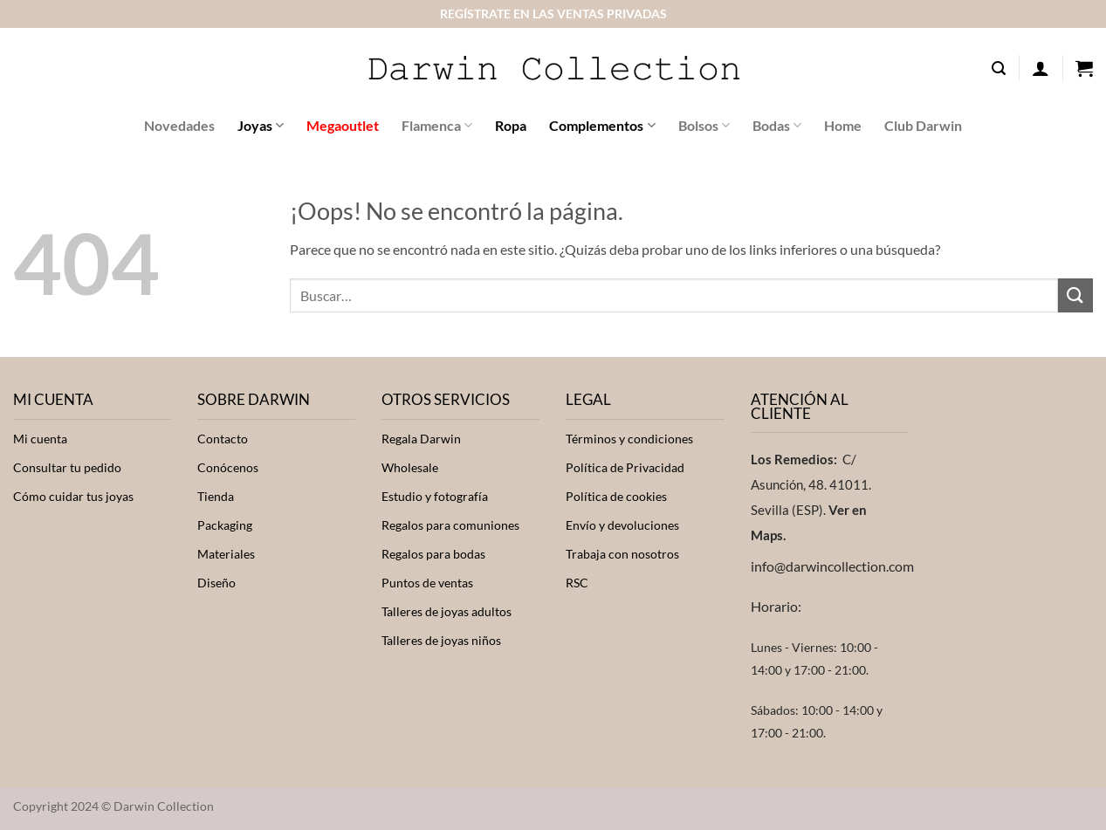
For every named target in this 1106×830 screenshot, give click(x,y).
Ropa (510, 125)
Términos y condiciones (629, 439)
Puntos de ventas (427, 583)
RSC (577, 583)
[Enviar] (1075, 295)
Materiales (226, 554)
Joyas (260, 125)
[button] (999, 68)
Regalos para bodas (433, 554)
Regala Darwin (421, 439)
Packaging (224, 525)
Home (843, 125)
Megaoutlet (342, 125)
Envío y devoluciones (622, 525)
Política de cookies (616, 497)
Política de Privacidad (625, 468)
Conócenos (227, 468)
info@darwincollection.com (832, 566)
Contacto (222, 439)
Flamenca (437, 125)
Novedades (179, 125)
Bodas (776, 125)
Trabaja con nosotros (622, 554)
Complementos (602, 125)
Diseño (216, 583)
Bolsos (704, 125)
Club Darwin (923, 125)
